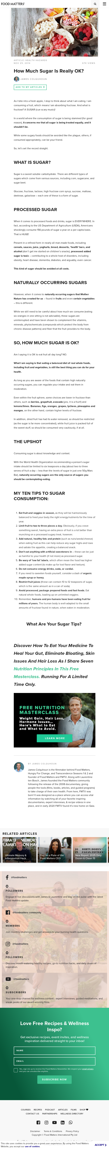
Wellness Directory (71, 1113)
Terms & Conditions (53, 1131)
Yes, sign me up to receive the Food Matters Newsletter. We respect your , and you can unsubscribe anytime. (56, 1070)
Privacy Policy (72, 1131)
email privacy (87, 1069)
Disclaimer (35, 1131)
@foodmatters (19, 877)
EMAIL (20, 1061)
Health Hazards (36, 60)
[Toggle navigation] (104, 4)
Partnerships (49, 1113)
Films (74, 1110)
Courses (26, 1110)
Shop (84, 1110)
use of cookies (32, 1146)
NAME (19, 1050)
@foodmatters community (26, 913)
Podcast (50, 1110)
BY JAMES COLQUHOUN (42, 764)
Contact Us (32, 1113)
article (19, 60)
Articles (63, 1110)
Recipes (38, 1110)
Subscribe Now (54, 1079)
